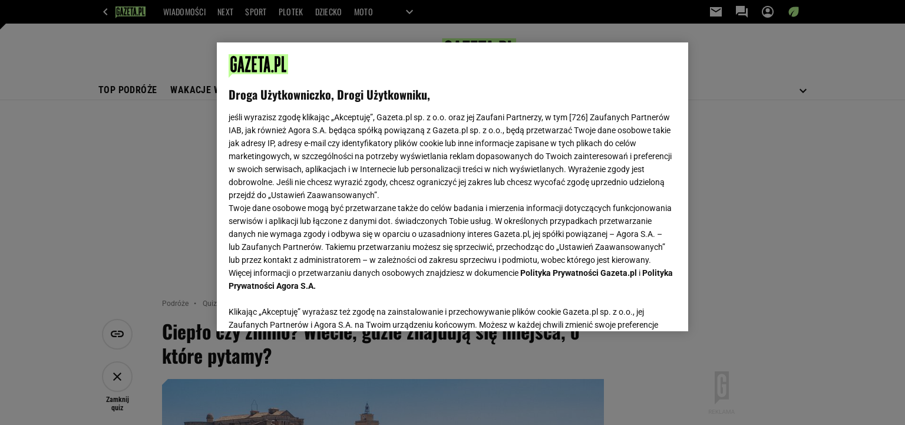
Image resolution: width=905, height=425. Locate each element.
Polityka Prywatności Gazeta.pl (578, 273)
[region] (452, 186)
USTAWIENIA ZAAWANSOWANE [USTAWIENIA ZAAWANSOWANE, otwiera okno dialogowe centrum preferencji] (305, 307)
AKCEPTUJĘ (637, 308)
